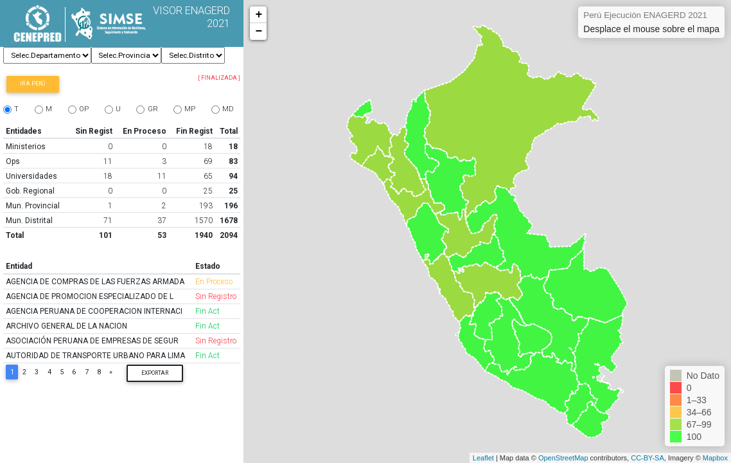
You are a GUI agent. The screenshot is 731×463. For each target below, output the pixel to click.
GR (153, 109)
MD (228, 109)
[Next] (111, 372)
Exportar (154, 373)
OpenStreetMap (563, 458)
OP (84, 109)
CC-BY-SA (647, 458)
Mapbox (715, 458)
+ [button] (258, 15)
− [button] (258, 31)
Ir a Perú (32, 83)
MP (189, 109)
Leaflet (483, 458)
